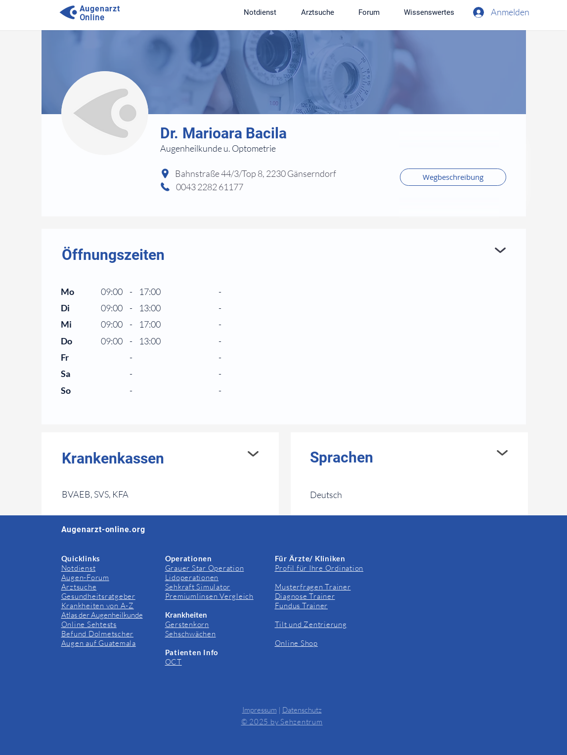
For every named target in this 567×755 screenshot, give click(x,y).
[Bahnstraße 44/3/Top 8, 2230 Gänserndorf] (284, 174)
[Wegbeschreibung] (453, 177)
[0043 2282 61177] (224, 187)
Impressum (259, 709)
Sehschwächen (190, 633)
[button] (429, 12)
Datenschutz (302, 709)
